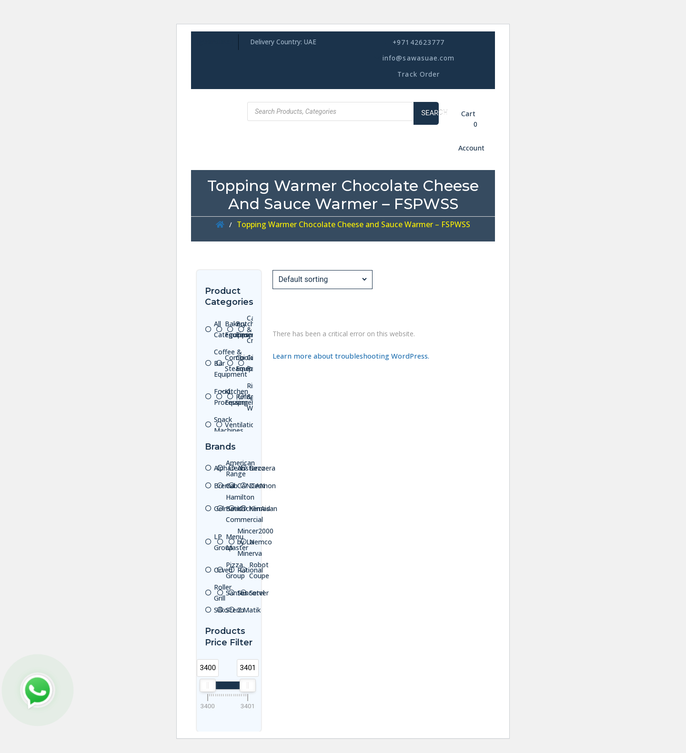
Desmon (262, 485)
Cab (232, 485)
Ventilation (242, 424)
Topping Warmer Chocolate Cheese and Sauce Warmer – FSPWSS (353, 224)
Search (430, 113)
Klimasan (263, 508)
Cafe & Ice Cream (257, 329)
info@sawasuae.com (418, 57)
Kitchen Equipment (241, 397)
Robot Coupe (259, 570)
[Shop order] (322, 279)
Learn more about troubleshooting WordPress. (350, 356)
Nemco (260, 541)
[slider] (208, 685)
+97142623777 (418, 42)
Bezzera (262, 467)
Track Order (418, 74)
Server (259, 592)
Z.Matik (249, 609)
